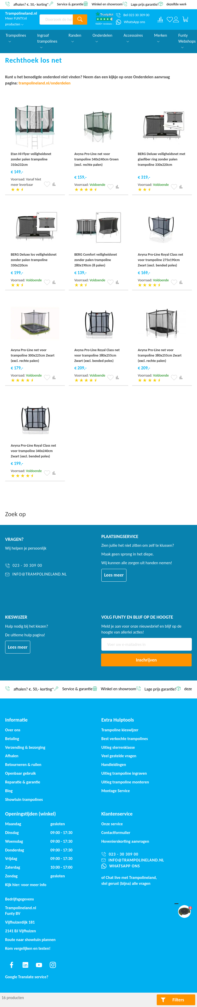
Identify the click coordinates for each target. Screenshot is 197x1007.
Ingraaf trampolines (47, 40)
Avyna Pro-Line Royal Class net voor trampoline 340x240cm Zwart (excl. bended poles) (33, 450)
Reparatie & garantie (22, 782)
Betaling (12, 738)
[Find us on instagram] (52, 964)
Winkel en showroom (107, 4)
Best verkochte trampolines (124, 738)
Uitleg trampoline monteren (125, 782)
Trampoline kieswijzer (119, 729)
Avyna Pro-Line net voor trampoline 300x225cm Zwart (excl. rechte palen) (32, 355)
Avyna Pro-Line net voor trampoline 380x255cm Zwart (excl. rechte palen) (159, 355)
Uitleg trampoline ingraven (124, 773)
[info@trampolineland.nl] (36, 574)
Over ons (12, 729)
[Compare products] (160, 19)
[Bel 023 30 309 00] (132, 15)
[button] (47, 184)
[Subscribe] (146, 660)
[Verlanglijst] (170, 19)
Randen (74, 37)
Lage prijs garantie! (145, 4)
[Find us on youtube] (39, 964)
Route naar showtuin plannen (30, 939)
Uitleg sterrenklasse (118, 747)
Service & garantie (70, 4)
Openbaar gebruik (20, 773)
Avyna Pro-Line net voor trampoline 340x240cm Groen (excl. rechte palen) (96, 159)
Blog (9, 790)
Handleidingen (113, 764)
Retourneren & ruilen (23, 764)
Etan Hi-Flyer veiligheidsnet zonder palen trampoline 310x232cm (31, 159)
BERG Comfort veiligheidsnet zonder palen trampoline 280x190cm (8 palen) (95, 259)
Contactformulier (115, 832)
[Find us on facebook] (11, 964)
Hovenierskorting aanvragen (125, 841)
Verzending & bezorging (25, 747)
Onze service (112, 823)
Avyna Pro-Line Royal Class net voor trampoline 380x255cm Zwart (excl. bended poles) (97, 355)
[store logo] (21, 13)
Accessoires (133, 37)
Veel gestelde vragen (118, 755)
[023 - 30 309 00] (36, 566)
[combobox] (56, 19)
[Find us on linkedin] (25, 964)
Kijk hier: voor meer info (25, 884)
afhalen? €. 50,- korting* (31, 4)
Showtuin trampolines (24, 799)
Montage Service (115, 790)
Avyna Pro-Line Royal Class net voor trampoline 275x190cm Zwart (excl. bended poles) (160, 259)
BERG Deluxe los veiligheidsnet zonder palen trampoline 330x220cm (33, 259)
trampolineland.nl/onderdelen (45, 83)
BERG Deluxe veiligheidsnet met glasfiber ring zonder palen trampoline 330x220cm (161, 159)
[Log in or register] (176, 19)
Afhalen (11, 755)
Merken (160, 37)
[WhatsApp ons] (130, 22)
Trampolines (16, 37)
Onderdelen (102, 37)
